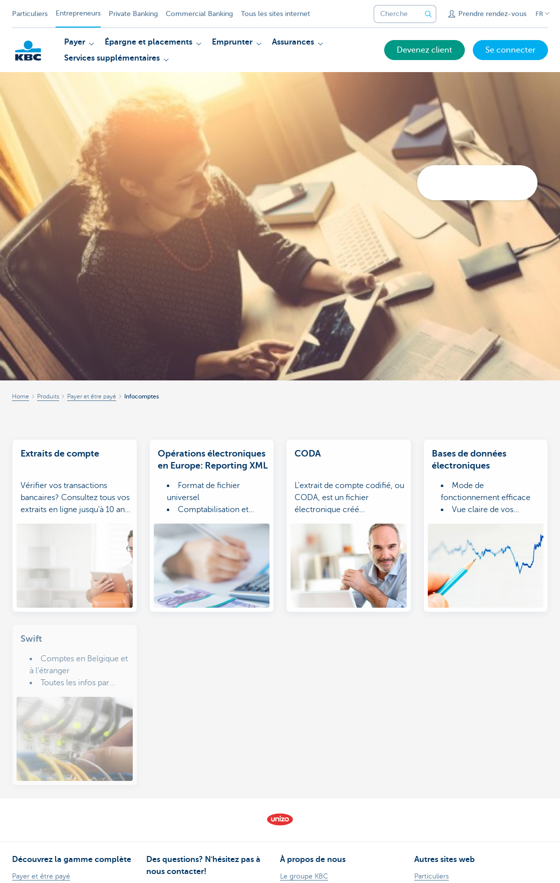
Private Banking (133, 14)
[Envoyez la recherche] (428, 14)
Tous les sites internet (275, 14)
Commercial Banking (199, 14)
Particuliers (30, 14)
